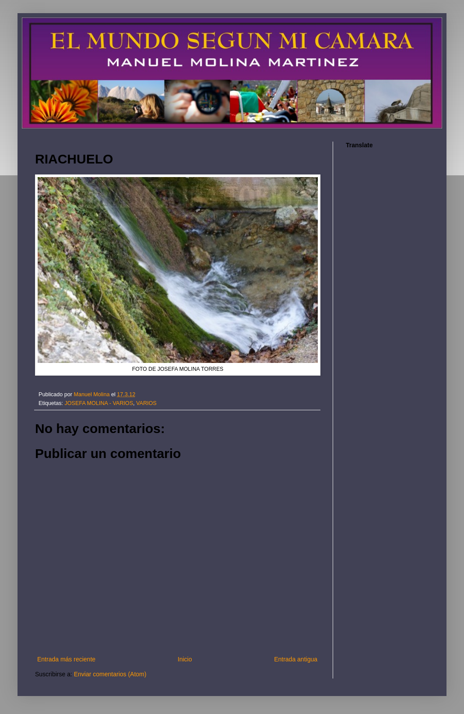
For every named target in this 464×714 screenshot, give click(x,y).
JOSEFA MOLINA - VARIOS (99, 403)
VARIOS (146, 403)
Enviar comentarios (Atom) (110, 674)
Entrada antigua (295, 659)
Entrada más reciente (66, 659)
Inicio (185, 659)
